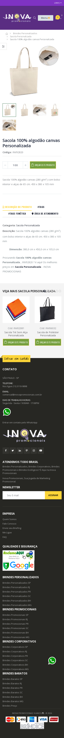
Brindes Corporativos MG (16, 669)
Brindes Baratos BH (13, 696)
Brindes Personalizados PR (17, 591)
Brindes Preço (10, 705)
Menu (45, 17)
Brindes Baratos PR (13, 687)
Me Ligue (7, 532)
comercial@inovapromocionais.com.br (22, 394)
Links (57, 3)
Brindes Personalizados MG (17, 605)
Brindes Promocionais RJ (15, 619)
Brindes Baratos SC (13, 692)
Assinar (53, 495)
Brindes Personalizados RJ (16, 587)
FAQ (5, 537)
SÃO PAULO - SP (11, 377)
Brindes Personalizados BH (17, 600)
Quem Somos (10, 519)
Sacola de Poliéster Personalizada (48, 334)
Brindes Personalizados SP (17, 582)
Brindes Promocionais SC (16, 628)
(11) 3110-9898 (20, 386)
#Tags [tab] (41, 207)
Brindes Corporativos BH (15, 664)
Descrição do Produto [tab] (17, 207)
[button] (34, 18)
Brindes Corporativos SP (15, 646)
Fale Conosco (9, 523)
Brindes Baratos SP (13, 679)
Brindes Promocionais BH (16, 632)
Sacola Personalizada (28, 225)
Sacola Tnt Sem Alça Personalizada (15, 334)
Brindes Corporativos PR (15, 655)
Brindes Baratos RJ (12, 683)
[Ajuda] (8, 412)
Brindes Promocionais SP (16, 614)
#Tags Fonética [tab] (17, 213)
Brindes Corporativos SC (15, 660)
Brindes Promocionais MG (16, 637)
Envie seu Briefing (12, 528)
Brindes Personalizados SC (17, 596)
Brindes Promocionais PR (16, 623)
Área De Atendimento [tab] (45, 213)
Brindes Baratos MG (13, 701)
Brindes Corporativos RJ (15, 651)
